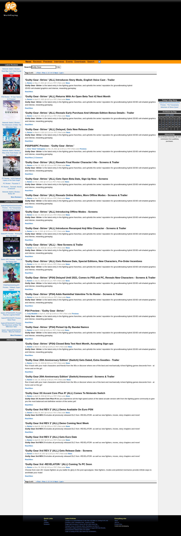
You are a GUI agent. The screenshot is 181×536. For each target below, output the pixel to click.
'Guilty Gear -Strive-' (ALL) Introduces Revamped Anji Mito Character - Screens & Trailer (75, 228)
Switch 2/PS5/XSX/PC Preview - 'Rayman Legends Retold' (11, 314)
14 (160, 124)
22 (163, 126)
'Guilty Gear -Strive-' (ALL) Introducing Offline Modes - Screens (61, 211)
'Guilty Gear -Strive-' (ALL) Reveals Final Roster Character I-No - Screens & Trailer (72, 162)
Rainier (29, 83)
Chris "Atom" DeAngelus (36, 149)
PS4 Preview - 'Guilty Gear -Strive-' (45, 310)
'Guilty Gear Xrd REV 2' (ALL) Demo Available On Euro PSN (59, 409)
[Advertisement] (90, 39)
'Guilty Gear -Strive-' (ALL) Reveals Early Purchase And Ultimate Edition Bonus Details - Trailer (79, 112)
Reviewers (46, 524)
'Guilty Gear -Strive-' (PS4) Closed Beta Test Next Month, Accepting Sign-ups (69, 343)
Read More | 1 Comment (34, 157)
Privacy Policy (118, 524)
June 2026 (169, 115)
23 (166, 126)
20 (179, 124)
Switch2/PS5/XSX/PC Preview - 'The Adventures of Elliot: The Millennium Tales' (11, 325)
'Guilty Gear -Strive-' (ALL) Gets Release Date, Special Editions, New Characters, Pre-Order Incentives (83, 261)
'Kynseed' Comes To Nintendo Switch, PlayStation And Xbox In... (82, 526)
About (116, 520)
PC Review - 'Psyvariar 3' (11, 183)
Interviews (59, 61)
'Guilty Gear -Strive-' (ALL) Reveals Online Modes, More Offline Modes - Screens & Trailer (76, 195)
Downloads (80, 61)
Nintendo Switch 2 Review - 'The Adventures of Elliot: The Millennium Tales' (11, 125)
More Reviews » (16, 197)
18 (173, 124)
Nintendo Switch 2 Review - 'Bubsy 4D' (11, 192)
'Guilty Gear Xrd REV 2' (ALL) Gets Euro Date (51, 437)
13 (179, 122)
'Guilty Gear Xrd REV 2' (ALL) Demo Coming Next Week (57, 423)
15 (163, 124)
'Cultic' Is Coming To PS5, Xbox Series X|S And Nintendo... (81, 531)
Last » (62, 73)
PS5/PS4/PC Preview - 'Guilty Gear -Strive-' (49, 145)
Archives (46, 522)
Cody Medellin (32, 314)
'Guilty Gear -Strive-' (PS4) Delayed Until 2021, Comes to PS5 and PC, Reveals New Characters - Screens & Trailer (90, 277)
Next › (56, 73)
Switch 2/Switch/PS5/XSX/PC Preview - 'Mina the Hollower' (11, 331)
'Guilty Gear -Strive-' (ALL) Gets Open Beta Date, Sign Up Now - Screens (66, 178)
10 (169, 122)
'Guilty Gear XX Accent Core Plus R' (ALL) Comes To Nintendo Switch (65, 393)
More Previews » (16, 335)
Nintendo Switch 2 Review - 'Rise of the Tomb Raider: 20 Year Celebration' (11, 153)
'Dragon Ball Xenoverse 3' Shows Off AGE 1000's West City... (81, 524)
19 (176, 124)
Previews (47, 61)
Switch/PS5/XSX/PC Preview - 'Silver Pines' (11, 319)
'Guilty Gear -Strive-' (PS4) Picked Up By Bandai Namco (57, 327)
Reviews (37, 61)
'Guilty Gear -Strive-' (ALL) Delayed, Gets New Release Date (59, 129)
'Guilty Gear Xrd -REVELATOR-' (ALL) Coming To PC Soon (58, 464)
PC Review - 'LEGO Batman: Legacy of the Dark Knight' (11, 179)
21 (160, 126)
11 (173, 122)
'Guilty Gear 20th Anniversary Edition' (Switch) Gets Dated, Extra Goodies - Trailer (72, 360)
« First (38, 73)
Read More (29, 91)
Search (90, 61)
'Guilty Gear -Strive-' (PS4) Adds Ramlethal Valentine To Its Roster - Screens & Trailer (74, 294)
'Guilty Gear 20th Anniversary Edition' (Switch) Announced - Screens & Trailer (69, 376)
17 (169, 124)
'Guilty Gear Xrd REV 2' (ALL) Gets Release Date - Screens (58, 450)
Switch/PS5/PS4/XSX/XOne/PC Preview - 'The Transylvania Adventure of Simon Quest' (11, 208)
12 (176, 122)
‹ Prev (43, 73)
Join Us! (117, 522)
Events (69, 61)
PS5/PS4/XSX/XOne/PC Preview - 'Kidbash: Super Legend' (11, 287)
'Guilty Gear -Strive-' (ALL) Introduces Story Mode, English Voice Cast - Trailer (70, 79)
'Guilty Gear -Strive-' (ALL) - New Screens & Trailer (54, 244)
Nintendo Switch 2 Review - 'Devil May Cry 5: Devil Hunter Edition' (11, 71)
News (68, 83)
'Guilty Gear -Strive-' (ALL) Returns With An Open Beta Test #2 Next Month (67, 96)
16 (166, 124)
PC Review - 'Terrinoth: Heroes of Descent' (11, 187)
